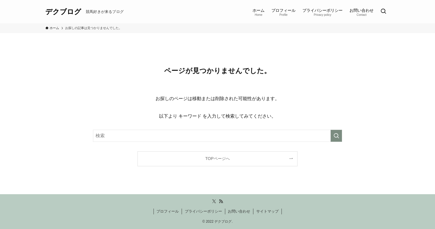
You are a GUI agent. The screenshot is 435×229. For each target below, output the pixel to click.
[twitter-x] (214, 201)
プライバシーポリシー (203, 211)
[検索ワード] (217, 136)
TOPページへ (217, 158)
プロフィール (167, 211)
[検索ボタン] (383, 11)
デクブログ (63, 11)
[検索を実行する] (336, 136)
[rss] (221, 201)
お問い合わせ (239, 211)
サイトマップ (267, 211)
